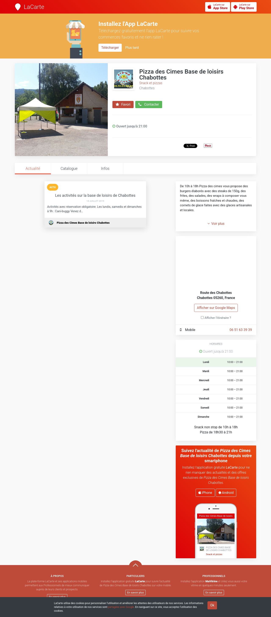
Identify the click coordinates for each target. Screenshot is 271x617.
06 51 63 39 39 (241, 330)
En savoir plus (57, 596)
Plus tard (132, 48)
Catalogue (69, 168)
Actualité (32, 168)
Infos (105, 168)
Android (226, 493)
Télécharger (110, 48)
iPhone (205, 493)
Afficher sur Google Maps (216, 308)
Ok (212, 605)
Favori (123, 104)
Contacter (148, 104)
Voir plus (215, 224)
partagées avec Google (121, 607)
